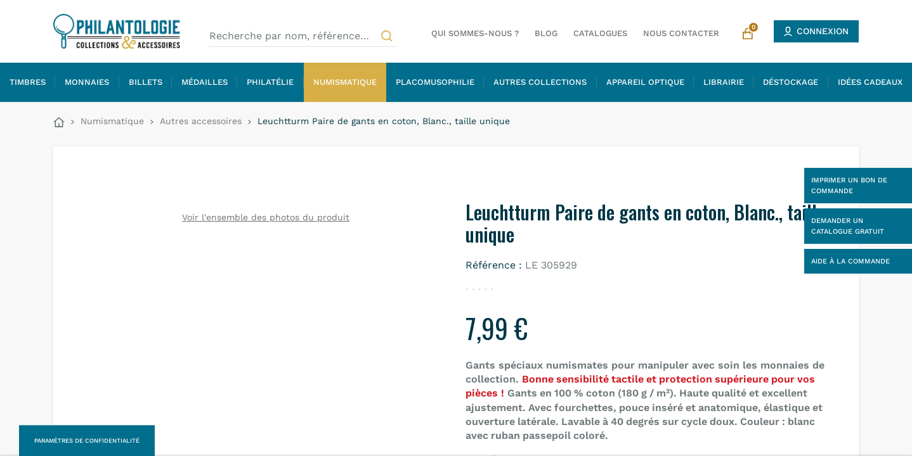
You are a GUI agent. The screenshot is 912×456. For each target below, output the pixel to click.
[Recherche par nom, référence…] (302, 36)
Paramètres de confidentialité (87, 440)
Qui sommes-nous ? (475, 33)
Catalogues (600, 33)
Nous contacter (681, 33)
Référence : (494, 265)
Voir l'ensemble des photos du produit (265, 217)
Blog (546, 33)
